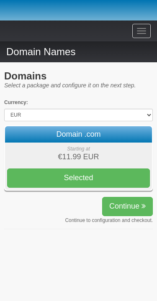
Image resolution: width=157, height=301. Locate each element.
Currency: (16, 102)
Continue (127, 206)
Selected (78, 177)
